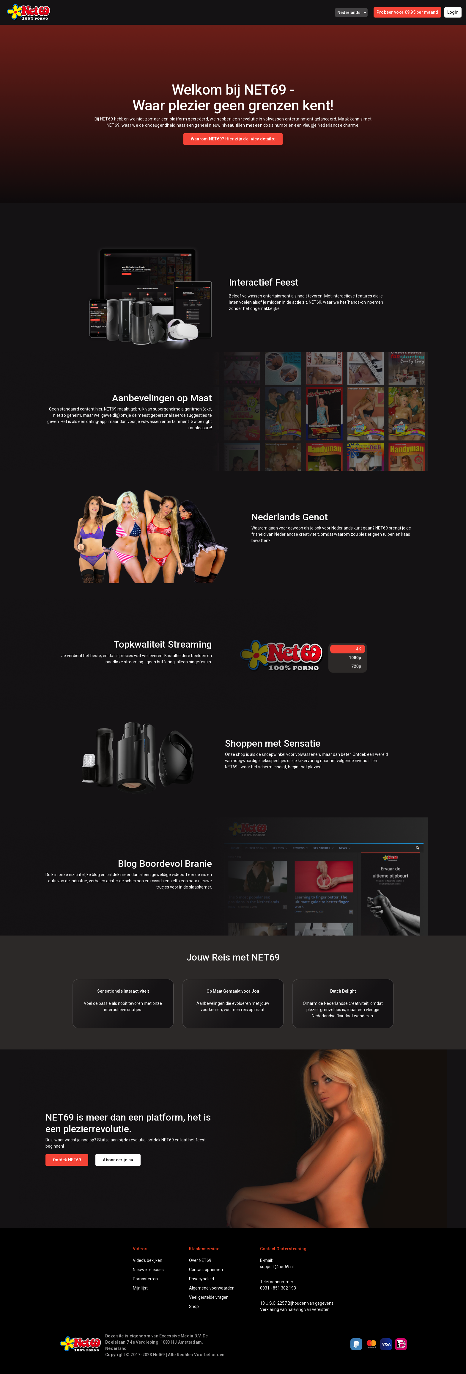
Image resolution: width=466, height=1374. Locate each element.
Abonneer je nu (118, 1159)
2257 (282, 1303)
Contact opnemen (206, 1269)
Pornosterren (145, 1278)
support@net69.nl (277, 1266)
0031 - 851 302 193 (278, 1288)
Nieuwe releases (148, 1269)
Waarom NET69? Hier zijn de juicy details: (233, 139)
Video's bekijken (147, 1260)
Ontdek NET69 (67, 1159)
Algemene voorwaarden (211, 1288)
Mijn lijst (140, 1288)
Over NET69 (200, 1260)
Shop (194, 1306)
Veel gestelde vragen (209, 1297)
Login (453, 12)
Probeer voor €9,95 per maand (407, 12)
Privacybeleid (201, 1278)
